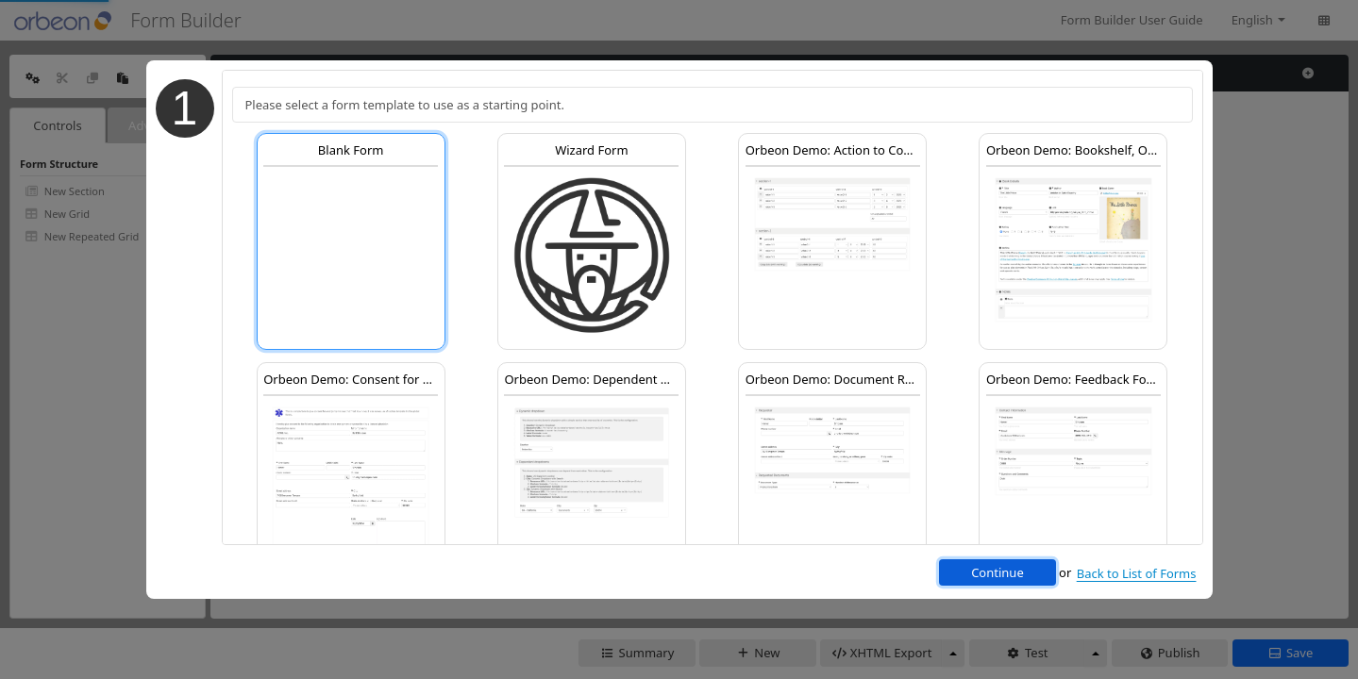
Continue (997, 572)
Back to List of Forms (1137, 573)
